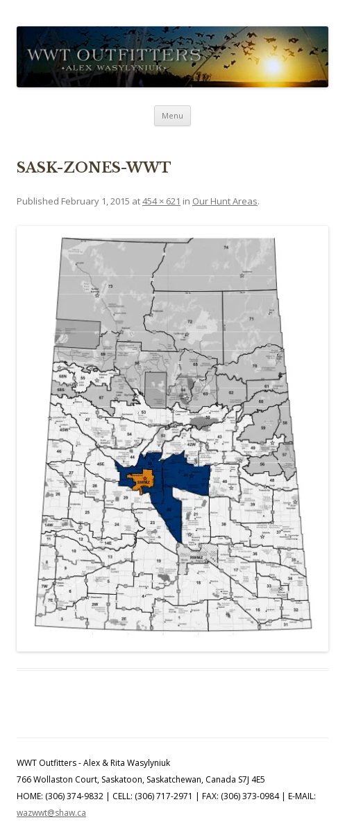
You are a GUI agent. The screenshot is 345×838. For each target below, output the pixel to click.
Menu (172, 115)
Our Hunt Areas (225, 201)
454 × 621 (161, 201)
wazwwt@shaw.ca (51, 813)
